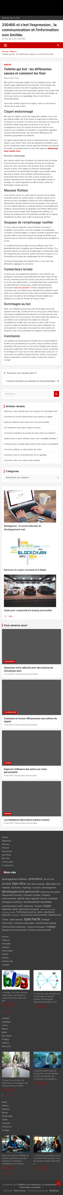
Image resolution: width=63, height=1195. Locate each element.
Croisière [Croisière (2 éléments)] (36, 887)
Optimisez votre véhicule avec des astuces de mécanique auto (31, 411)
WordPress (54, 1191)
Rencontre (6, 1046)
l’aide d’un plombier (21, 288)
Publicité (5, 1043)
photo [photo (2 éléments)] (40, 912)
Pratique (5, 1039)
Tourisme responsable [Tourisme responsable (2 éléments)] (24, 923)
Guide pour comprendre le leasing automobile (28, 610)
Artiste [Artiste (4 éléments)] (6, 883)
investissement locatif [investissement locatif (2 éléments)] (12, 906)
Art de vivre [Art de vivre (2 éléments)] (49, 879)
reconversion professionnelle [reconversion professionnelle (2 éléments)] (33, 915)
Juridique (6, 965)
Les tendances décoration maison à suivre (22, 427)
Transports (6, 1126)
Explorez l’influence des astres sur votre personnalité (26, 422)
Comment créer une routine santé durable (22, 460)
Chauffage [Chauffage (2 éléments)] (26, 887)
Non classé (7, 1036)
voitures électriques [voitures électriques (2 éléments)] (36, 927)
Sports (5, 1112)
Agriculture (6, 841)
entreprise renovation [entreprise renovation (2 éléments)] (50, 892)
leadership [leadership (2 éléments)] (28, 906)
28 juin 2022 (9, 78)
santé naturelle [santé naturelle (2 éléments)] (16, 919)
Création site (7, 961)
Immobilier (6, 944)
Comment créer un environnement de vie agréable (25, 455)
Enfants (5, 937)
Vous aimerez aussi (15, 625)
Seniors (5, 1105)
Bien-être (6, 858)
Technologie (10, 712)
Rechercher (56, 394)
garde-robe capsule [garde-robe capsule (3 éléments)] (28, 898)
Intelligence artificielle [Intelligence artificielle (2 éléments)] (12, 902)
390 (8, 1011)
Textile (4, 1119)
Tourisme (6, 1123)
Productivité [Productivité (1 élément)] (15, 915)
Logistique (6, 1022)
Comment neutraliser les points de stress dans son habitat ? (30, 433)
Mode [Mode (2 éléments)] (15, 909)
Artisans (5, 848)
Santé (4, 1102)
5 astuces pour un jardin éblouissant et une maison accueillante (31, 444)
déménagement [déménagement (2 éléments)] (49, 887)
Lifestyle (5, 1018)
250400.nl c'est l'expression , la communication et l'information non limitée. (30, 29)
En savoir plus (8, 1005)
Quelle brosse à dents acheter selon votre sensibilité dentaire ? (31, 438)
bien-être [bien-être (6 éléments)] (19, 883)
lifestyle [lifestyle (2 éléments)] (38, 906)
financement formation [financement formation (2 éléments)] (12, 895)
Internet (5, 958)
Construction (7, 862)
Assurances (7, 851)
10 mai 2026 (9, 674)
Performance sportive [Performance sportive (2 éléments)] (26, 912)
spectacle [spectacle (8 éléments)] (32, 919)
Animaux (5, 844)
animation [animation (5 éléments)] (35, 879)
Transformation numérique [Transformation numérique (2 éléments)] (14, 927)
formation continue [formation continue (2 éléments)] (31, 895)
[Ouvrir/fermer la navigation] (5, 45)
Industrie (5, 947)
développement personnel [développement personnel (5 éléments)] (20, 891)
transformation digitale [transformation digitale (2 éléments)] (46, 923)
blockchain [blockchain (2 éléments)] (16, 887)
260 (10, 616)
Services (5, 1109)
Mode (4, 1032)
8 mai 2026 (8, 823)
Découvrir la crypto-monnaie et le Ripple (25, 569)
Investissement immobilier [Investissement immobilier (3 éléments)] (37, 901)
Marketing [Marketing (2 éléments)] (6, 909)
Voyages (6, 1130)
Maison (7, 65)
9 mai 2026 (8, 725)
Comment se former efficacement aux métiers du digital (28, 417)
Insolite (5, 954)
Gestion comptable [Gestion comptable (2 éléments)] (49, 898)
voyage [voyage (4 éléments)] (51, 926)
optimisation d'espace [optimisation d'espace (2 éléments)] (29, 909)
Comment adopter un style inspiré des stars (23, 449)
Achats (5, 837)
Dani (17, 78)
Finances (6, 940)
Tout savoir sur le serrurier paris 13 (21, 373)
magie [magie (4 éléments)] (47, 905)
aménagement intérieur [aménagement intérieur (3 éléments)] (14, 879)
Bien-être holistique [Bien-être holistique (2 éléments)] (36, 884)
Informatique (7, 951)
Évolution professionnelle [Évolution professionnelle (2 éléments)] (39, 930)
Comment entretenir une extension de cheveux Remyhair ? (31, 381)
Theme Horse (20, 1191)
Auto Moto (9, 662)
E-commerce (7, 865)
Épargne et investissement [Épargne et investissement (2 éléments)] (14, 930)
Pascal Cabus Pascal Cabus (27, 674)
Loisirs (8, 763)
